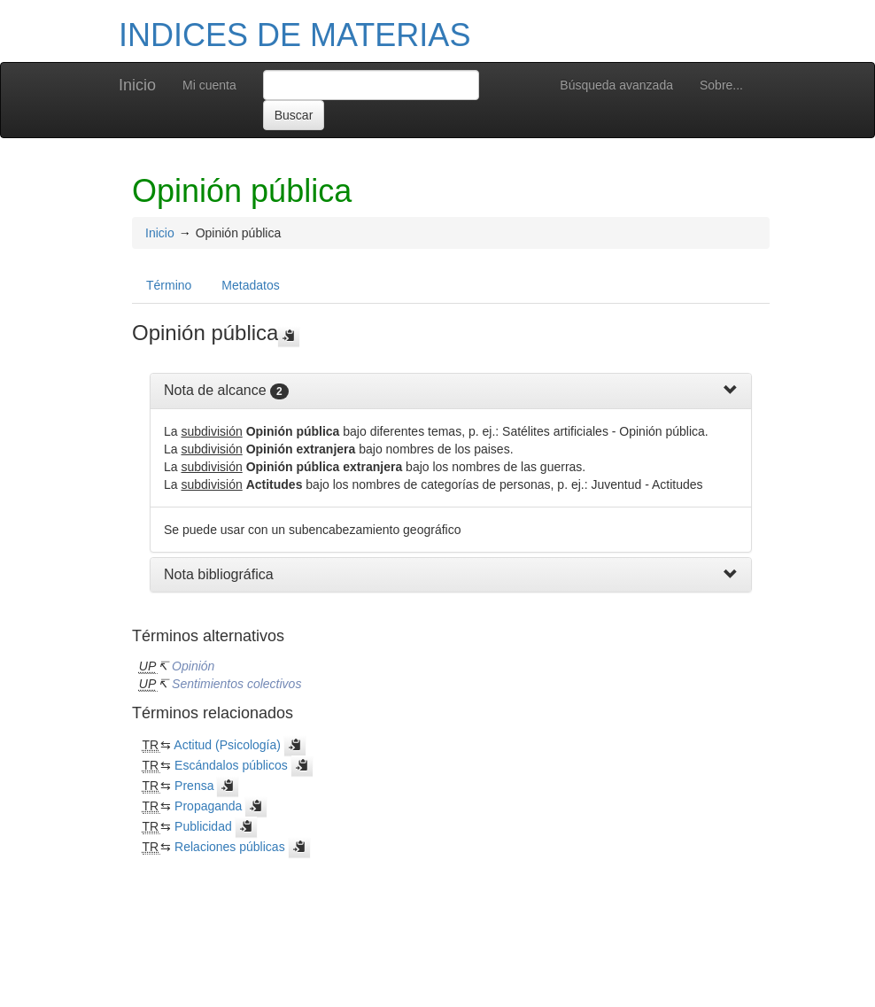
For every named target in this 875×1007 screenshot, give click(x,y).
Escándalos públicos (231, 765)
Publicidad (203, 826)
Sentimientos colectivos (236, 684)
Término (168, 285)
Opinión (193, 666)
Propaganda (208, 806)
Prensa (193, 785)
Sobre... (721, 85)
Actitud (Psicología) (227, 745)
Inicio (137, 85)
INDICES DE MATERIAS (294, 35)
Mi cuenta (209, 85)
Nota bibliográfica (219, 574)
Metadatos (250, 285)
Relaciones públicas (229, 847)
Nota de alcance (215, 390)
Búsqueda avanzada (616, 85)
